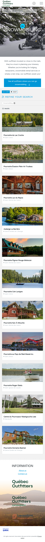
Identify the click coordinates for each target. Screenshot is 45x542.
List (7, 92)
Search (34, 3)
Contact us (22, 474)
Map (15, 92)
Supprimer (14, 103)
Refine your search (19, 97)
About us (22, 470)
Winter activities (17, 11)
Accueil (5, 11)
